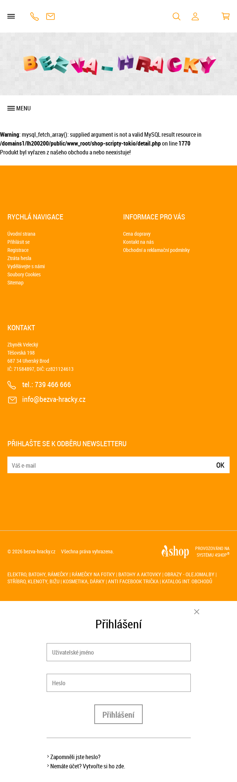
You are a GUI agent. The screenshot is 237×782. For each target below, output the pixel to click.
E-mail (13, 460)
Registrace (17, 249)
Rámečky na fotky (93, 574)
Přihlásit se (18, 241)
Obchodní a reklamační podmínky (156, 249)
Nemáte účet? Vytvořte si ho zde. (87, 766)
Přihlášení (118, 714)
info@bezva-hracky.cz (50, 16)
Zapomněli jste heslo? (75, 757)
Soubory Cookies (24, 274)
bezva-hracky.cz (39, 551)
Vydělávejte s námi (26, 266)
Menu (23, 108)
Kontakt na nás (138, 241)
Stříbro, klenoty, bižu (33, 581)
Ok (220, 465)
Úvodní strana (21, 233)
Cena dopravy (136, 233)
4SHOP (222, 555)
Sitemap (15, 282)
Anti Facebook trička (133, 581)
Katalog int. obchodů (187, 581)
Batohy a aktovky (139, 574)
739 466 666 (34, 16)
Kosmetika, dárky (84, 581)
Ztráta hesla (19, 258)
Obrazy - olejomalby (189, 574)
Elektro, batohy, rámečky (37, 574)
